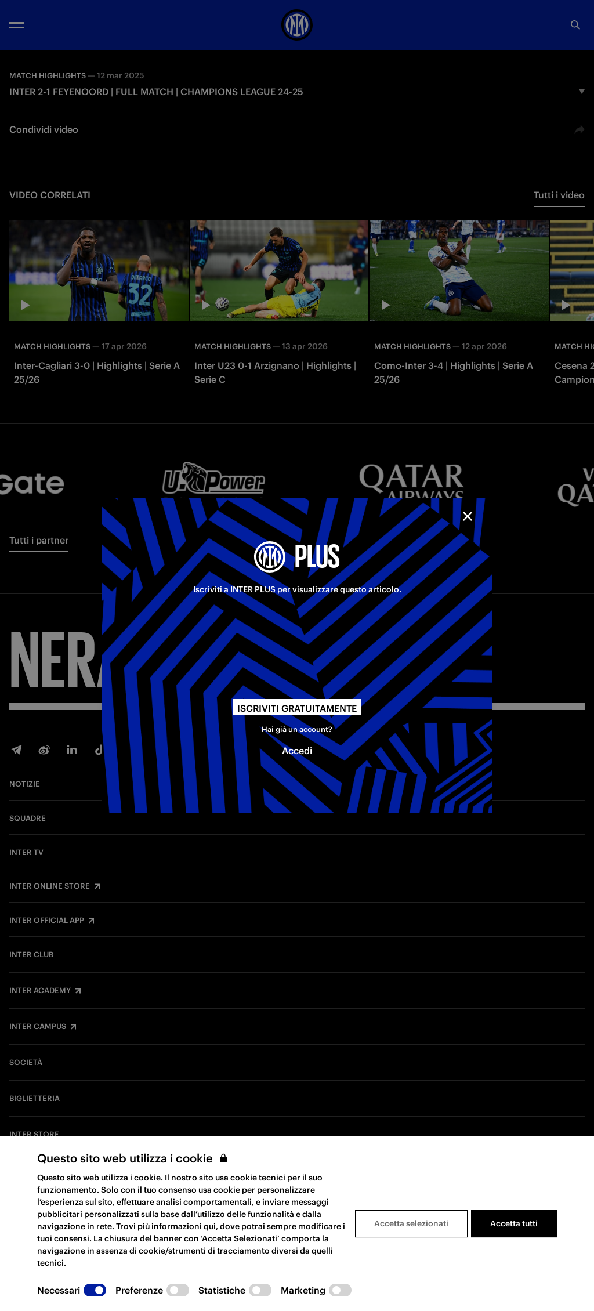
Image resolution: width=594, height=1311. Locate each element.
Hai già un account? (297, 729)
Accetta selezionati (411, 1223)
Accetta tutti (514, 1223)
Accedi (297, 750)
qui (210, 1226)
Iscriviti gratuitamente (297, 708)
